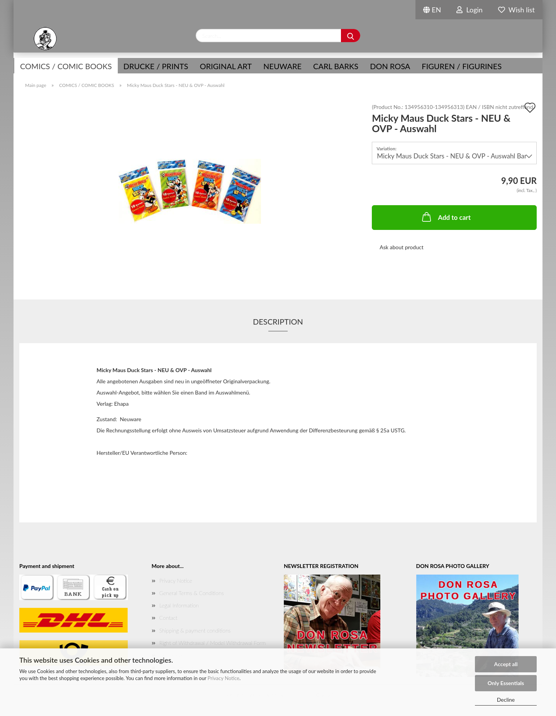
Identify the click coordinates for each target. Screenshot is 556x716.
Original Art (226, 66)
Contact (168, 617)
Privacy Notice (223, 678)
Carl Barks (335, 66)
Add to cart (445, 217)
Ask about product (401, 247)
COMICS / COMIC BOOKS (66, 66)
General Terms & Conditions (191, 593)
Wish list (516, 9)
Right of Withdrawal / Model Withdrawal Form (212, 642)
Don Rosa (390, 66)
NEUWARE (282, 66)
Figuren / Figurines (462, 66)
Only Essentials (506, 683)
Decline (506, 699)
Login (469, 9)
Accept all (506, 664)
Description (278, 321)
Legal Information (179, 605)
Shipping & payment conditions (195, 630)
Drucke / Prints (156, 66)
